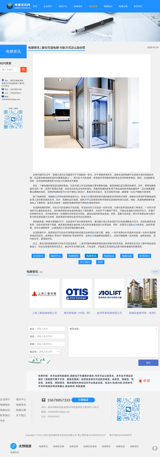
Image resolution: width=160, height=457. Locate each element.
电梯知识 (109, 256)
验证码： (34, 352)
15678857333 (16, 89)
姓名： (33, 329)
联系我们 (144, 256)
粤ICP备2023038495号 (120, 435)
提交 (148, 362)
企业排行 (38, 256)
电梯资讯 (91, 256)
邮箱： (33, 344)
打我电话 (83, 400)
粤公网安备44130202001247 (92, 435)
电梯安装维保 (90, 446)
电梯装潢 (120, 446)
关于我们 (37, 18)
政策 (47, 217)
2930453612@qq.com (59, 412)
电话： (33, 336)
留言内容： (75, 329)
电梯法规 (127, 256)
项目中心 (56, 256)
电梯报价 (74, 256)
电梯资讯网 (58, 446)
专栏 (100, 262)
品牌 (57, 196)
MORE (155, 272)
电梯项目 (134, 446)
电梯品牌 (73, 446)
